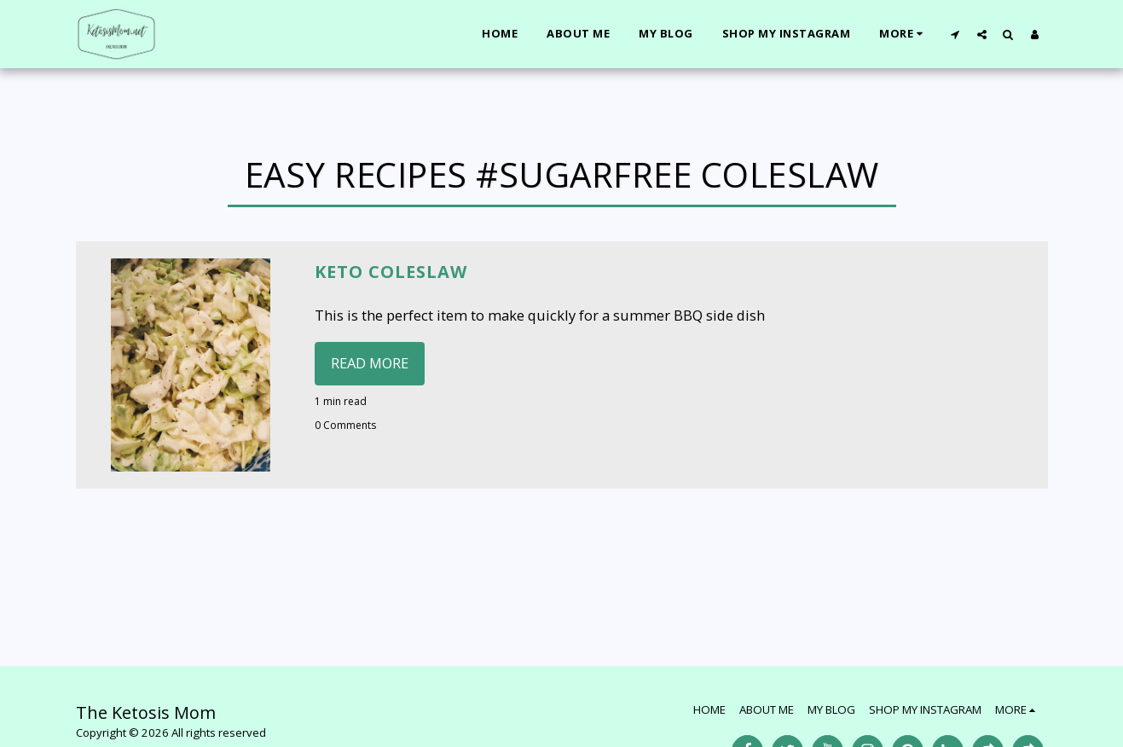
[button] (955, 34)
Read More (369, 363)
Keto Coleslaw (391, 271)
